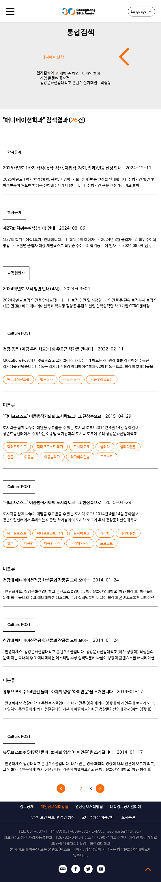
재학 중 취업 (69, 74)
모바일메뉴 (10, 11)
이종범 (29, 457)
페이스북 (75, 869)
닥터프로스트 (16, 447)
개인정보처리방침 (54, 807)
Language (141, 12)
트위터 (88, 869)
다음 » (100, 788)
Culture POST (19, 333)
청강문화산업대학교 (52, 11)
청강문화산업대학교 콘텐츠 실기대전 (68, 83)
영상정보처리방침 (89, 807)
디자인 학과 (91, 74)
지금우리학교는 (102, 380)
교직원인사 (16, 273)
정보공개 (27, 807)
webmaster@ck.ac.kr (124, 832)
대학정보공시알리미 (125, 807)
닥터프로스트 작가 (50, 447)
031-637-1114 (41, 832)
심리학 (105, 447)
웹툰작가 (46, 380)
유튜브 (101, 869)
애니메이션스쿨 (18, 380)
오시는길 (128, 817)
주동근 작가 (71, 380)
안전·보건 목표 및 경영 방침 (53, 817)
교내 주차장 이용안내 (98, 817)
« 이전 (61, 788)
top (148, 869)
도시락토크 (81, 447)
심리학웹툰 (128, 447)
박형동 (106, 83)
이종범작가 (52, 457)
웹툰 (10, 457)
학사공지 (14, 152)
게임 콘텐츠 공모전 (55, 78)
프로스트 (106, 457)
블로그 (63, 869)
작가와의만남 (80, 457)
